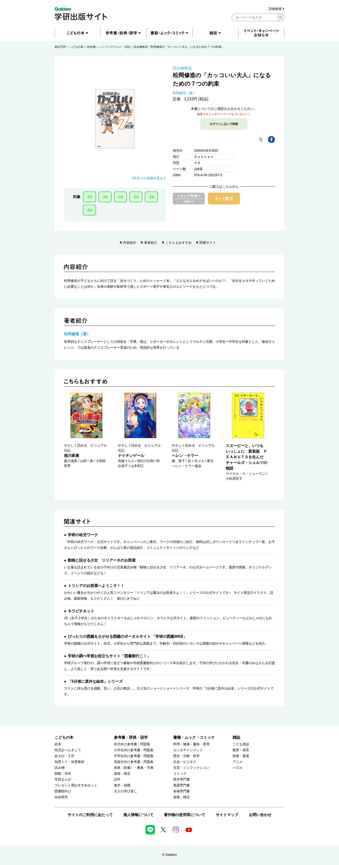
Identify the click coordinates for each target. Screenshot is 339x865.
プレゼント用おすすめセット (76, 785)
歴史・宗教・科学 (186, 756)
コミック (179, 773)
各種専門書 (181, 791)
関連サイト (207, 242)
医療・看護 (241, 756)
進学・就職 (122, 785)
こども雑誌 (241, 744)
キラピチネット (81, 611)
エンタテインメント (188, 750)
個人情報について (138, 815)
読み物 (91, 46)
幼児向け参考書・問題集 (132, 744)
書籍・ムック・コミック (194, 737)
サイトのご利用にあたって (90, 815)
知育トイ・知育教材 (69, 762)
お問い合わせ (260, 815)
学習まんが (63, 779)
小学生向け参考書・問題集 (133, 750)
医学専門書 (181, 779)
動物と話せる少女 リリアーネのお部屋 (102, 560)
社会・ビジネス (184, 762)
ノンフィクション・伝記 (114, 46)
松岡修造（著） (184, 93)
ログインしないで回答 (224, 124)
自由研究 (61, 797)
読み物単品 (182, 68)
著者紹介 (150, 242)
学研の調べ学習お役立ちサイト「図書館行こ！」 (109, 656)
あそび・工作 (64, 756)
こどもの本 (76, 46)
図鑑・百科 (63, 773)
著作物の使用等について (184, 815)
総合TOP (60, 46)
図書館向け (63, 791)
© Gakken (169, 855)
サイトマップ (227, 815)
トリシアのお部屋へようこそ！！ (96, 586)
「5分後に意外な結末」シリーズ (95, 681)
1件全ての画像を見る (149, 178)
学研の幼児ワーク (83, 535)
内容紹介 (129, 242)
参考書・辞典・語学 (131, 737)
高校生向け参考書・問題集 (133, 762)
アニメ (237, 762)
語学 (117, 779)
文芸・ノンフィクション (191, 767)
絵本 (58, 744)
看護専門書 (181, 785)
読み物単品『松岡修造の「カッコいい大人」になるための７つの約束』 (179, 46)
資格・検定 (122, 773)
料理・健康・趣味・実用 (191, 744)
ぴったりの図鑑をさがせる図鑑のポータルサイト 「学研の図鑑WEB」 (127, 636)
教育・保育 (241, 750)
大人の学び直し (125, 791)
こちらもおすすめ (178, 242)
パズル (237, 767)
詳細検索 (276, 9)
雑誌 (236, 737)
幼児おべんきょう (68, 750)
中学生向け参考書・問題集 (133, 756)
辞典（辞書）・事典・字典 (133, 767)
